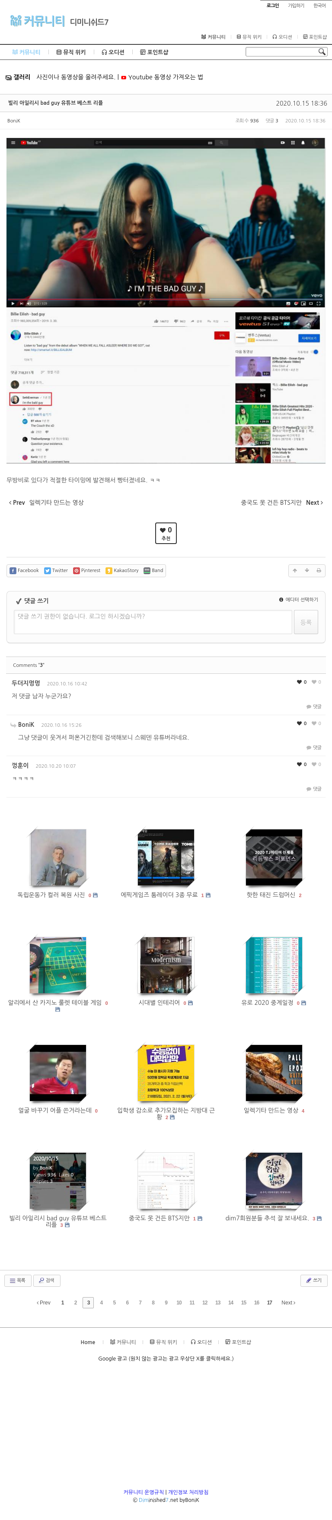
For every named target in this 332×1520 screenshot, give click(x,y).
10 (178, 1303)
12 (204, 1303)
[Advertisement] (166, 1428)
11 (191, 1303)
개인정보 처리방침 (188, 1492)
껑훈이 (20, 766)
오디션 (282, 37)
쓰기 (313, 1280)
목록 (17, 1281)
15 (243, 1303)
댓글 (313, 706)
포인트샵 (315, 37)
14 (230, 1303)
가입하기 (296, 5)
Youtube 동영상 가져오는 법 (162, 77)
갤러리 (18, 77)
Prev (44, 1303)
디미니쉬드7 (89, 22)
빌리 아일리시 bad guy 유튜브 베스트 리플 (55, 103)
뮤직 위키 (249, 37)
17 (269, 1303)
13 (217, 1303)
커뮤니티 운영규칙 (144, 1492)
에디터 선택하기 (298, 599)
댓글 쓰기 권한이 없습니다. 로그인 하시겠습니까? (81, 616)
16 (256, 1303)
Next (288, 1303)
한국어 (319, 5)
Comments (29, 665)
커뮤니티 (37, 21)
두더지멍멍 (26, 683)
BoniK (13, 121)
